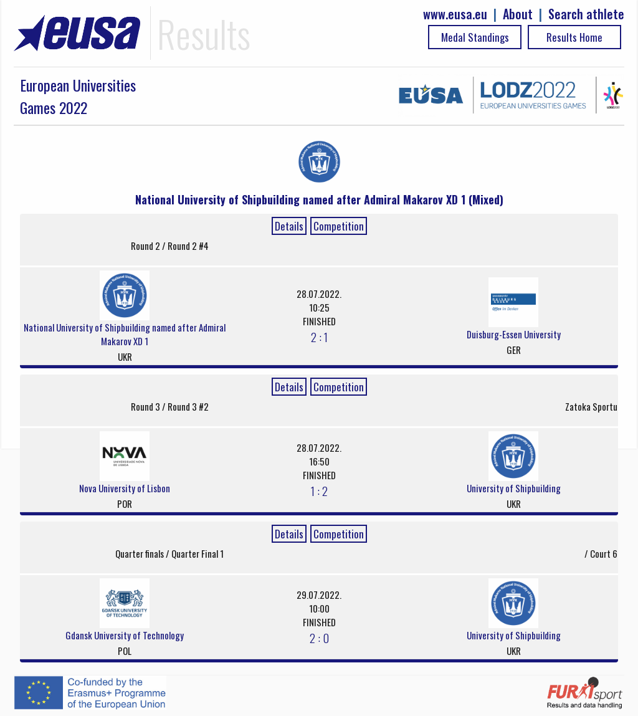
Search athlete (586, 14)
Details (289, 226)
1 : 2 (319, 490)
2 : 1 (319, 336)
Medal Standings (475, 37)
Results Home (574, 37)
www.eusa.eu (455, 14)
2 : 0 (319, 637)
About (518, 14)
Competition (338, 226)
